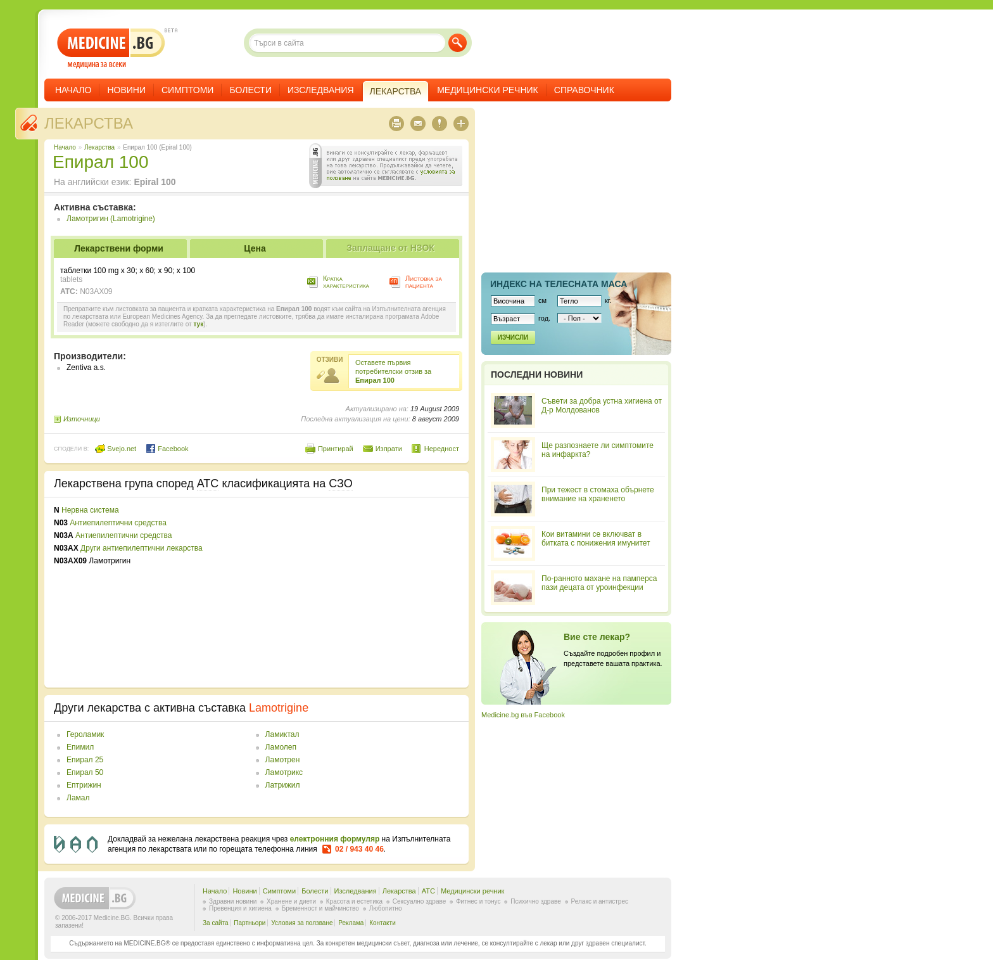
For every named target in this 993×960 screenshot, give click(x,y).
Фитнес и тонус (478, 901)
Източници (81, 419)
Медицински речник (487, 90)
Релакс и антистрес (599, 901)
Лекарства (88, 123)
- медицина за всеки (111, 48)
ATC (428, 891)
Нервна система (90, 510)
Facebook (167, 449)
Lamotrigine (278, 707)
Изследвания (321, 90)
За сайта (216, 922)
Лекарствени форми (118, 248)
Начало (73, 90)
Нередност (441, 448)
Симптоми (187, 90)
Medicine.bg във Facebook (523, 715)
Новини (126, 90)
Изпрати (389, 448)
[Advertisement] (356, 592)
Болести (250, 90)
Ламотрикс (284, 772)
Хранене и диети (291, 901)
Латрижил (282, 785)
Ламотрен (282, 759)
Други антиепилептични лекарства (141, 548)
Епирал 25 (84, 759)
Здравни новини (232, 901)
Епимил (80, 747)
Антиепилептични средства (118, 522)
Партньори (249, 922)
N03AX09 (96, 291)
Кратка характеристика (346, 281)
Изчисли (513, 337)
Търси (457, 43)
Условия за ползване (301, 922)
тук (198, 324)
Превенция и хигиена (240, 908)
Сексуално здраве (419, 901)
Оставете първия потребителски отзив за (393, 371)
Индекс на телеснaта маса (558, 284)
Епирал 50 (84, 772)
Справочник (584, 90)
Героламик (85, 734)
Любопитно (385, 908)
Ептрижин (83, 785)
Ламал (77, 797)
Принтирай (335, 448)
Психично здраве (535, 901)
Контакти (382, 922)
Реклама (351, 922)
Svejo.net (115, 449)
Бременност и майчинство (320, 908)
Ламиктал (282, 734)
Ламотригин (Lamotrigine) (110, 218)
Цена (254, 248)
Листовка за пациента (423, 281)
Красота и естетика (354, 901)
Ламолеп (280, 747)
